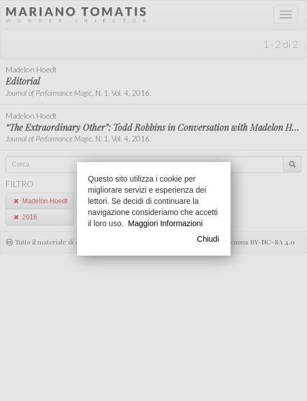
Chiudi (208, 238)
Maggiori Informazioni (165, 223)
